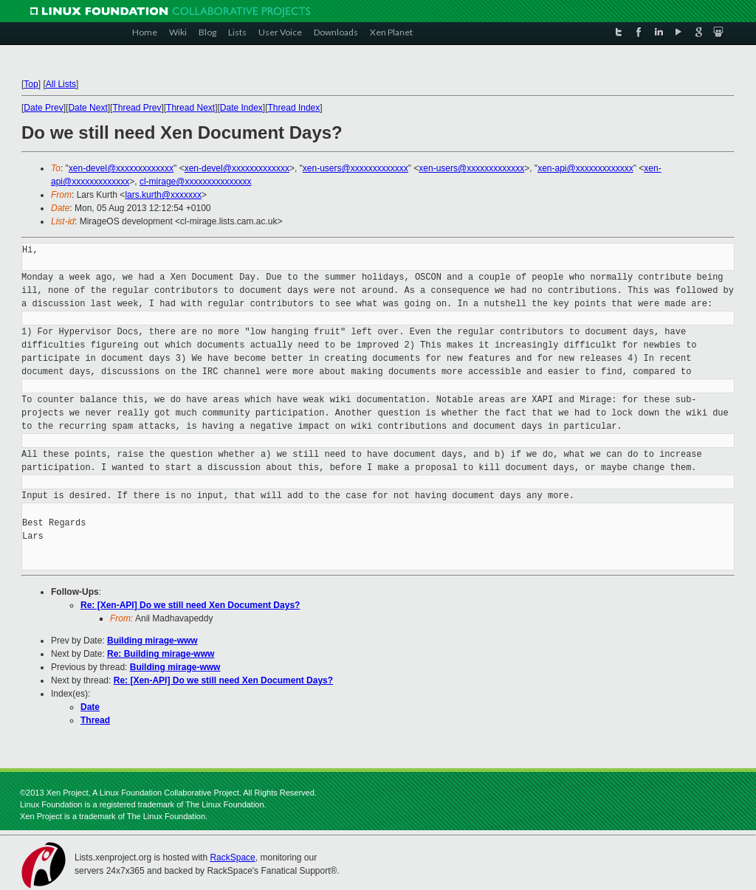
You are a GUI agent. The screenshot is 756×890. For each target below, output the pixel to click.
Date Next (87, 108)
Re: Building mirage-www (160, 654)
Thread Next (190, 108)
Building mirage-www (152, 640)
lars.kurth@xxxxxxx (163, 195)
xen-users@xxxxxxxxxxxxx (355, 168)
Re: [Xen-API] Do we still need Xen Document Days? (190, 605)
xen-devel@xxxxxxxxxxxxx (121, 168)
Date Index (241, 108)
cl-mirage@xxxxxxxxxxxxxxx (196, 181)
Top (31, 84)
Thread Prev (136, 108)
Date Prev (43, 108)
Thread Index (294, 108)
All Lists (61, 84)
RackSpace (232, 857)
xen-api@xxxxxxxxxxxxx (585, 168)
